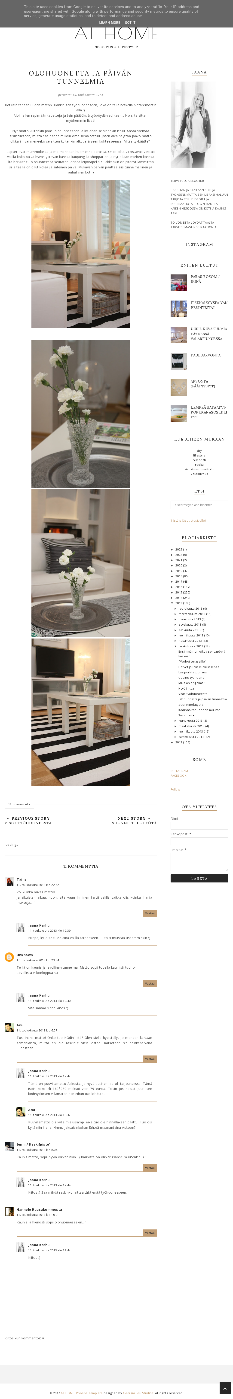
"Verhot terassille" (192, 661)
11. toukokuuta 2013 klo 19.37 (49, 1115)
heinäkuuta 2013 (191, 635)
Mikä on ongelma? (191, 683)
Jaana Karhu (39, 925)
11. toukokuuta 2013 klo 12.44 (49, 1185)
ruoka (199, 465)
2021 (179, 560)
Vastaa (150, 913)
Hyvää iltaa (186, 688)
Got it (130, 22)
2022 (179, 555)
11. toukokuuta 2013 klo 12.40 (49, 1001)
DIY (199, 451)
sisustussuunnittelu (199, 469)
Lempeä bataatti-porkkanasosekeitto (209, 412)
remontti (199, 460)
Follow (175, 789)
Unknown (25, 955)
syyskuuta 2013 (190, 625)
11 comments (19, 804)
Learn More (109, 22)
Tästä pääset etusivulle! (188, 521)
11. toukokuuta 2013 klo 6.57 (37, 1030)
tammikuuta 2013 (192, 737)
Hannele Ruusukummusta (39, 1209)
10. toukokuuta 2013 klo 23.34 (38, 960)
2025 (179, 549)
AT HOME (116, 32)
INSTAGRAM (179, 771)
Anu (20, 1025)
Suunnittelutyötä (190, 705)
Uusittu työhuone (191, 678)
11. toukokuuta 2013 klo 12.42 (49, 1076)
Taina (22, 879)
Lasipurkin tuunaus (192, 672)
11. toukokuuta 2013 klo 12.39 (49, 931)
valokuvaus (199, 474)
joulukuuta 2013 (191, 609)
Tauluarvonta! (206, 355)
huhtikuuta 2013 (191, 721)
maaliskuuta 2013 (192, 726)
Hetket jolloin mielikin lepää (198, 667)
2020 (179, 565)
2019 (179, 571)
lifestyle (199, 455)
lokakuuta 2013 (190, 619)
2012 (179, 742)
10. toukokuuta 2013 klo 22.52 (38, 885)
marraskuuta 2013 (192, 614)
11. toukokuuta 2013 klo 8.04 (37, 1150)
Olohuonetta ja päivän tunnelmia (202, 699)
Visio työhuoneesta (192, 694)
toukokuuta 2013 (191, 646)
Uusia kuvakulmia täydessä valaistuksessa (209, 334)
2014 (179, 598)
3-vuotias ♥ (186, 715)
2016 (179, 587)
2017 (179, 582)
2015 (179, 592)
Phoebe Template (89, 1393)
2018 (179, 576)
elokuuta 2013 (189, 630)
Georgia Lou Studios (138, 1393)
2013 (179, 603)
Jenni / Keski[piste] (33, 1144)
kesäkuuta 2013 (191, 641)
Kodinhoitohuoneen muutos (199, 710)
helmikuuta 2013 (191, 731)
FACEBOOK (178, 776)
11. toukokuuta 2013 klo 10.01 (38, 1215)
